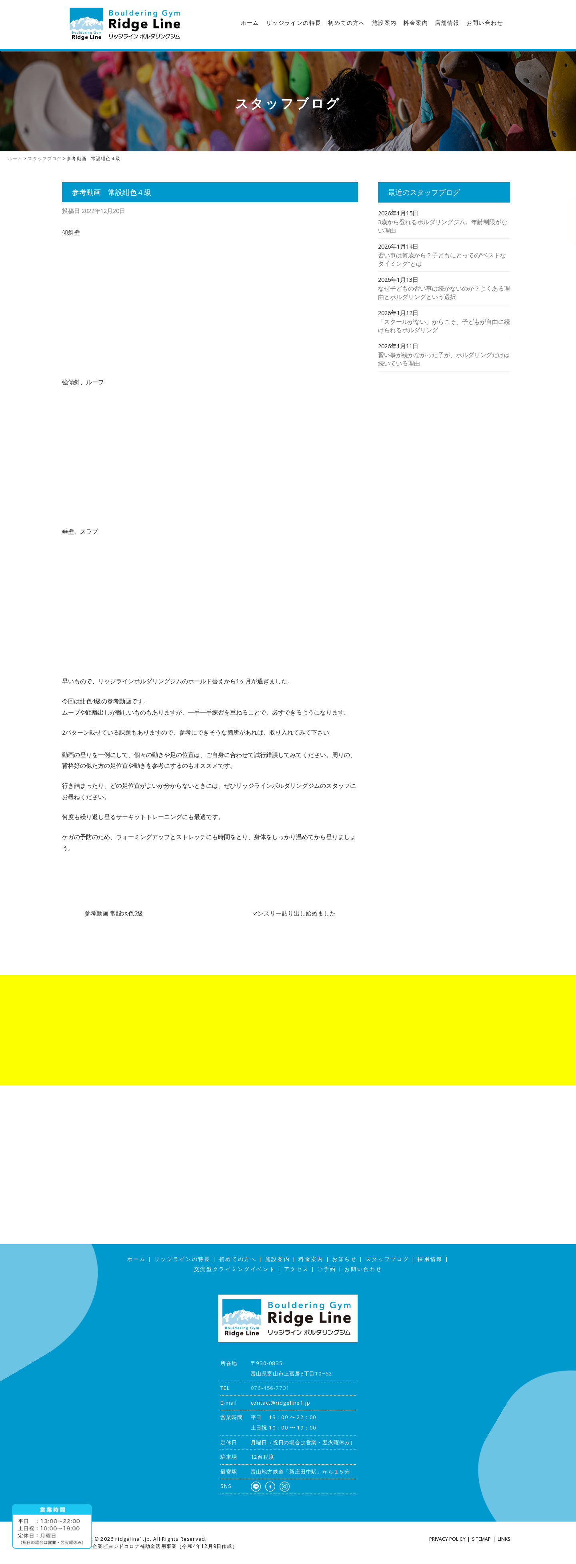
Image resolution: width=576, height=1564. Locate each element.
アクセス (568, 221)
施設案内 (384, 22)
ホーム (250, 22)
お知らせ (344, 1259)
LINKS (504, 1539)
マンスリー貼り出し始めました (294, 913)
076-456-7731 (270, 1387)
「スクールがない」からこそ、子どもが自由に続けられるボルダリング (444, 325)
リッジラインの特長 (294, 22)
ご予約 (326, 1269)
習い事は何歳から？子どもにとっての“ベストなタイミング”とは (442, 259)
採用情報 (430, 1259)
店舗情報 (447, 22)
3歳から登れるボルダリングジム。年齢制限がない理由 (442, 226)
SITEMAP (481, 1539)
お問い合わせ (484, 22)
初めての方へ (346, 22)
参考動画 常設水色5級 (113, 913)
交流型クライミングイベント (235, 1269)
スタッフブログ (568, 157)
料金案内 (415, 22)
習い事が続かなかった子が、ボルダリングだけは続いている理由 (444, 359)
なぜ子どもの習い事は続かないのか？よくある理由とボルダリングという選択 (444, 292)
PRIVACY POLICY (447, 1539)
